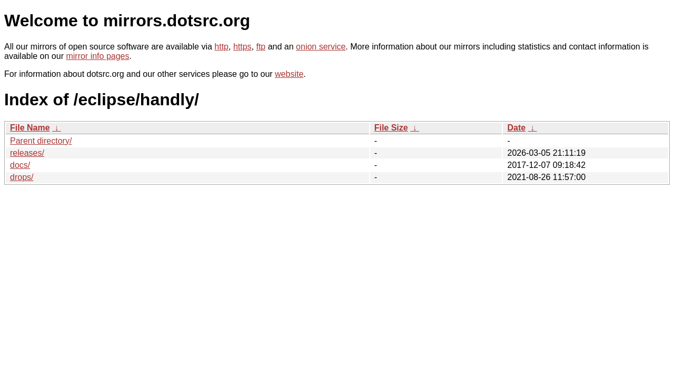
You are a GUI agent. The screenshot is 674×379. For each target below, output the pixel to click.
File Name (30, 127)
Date (516, 127)
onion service (320, 46)
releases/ (27, 152)
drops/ (21, 177)
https (242, 46)
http (221, 46)
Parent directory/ (41, 140)
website (289, 73)
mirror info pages (97, 56)
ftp (260, 46)
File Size (391, 127)
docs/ (20, 165)
